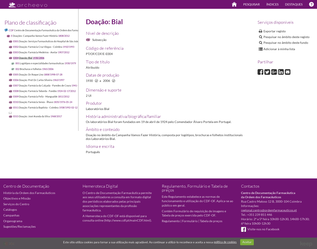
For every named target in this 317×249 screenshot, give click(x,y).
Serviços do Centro (16, 204)
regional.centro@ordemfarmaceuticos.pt (269, 210)
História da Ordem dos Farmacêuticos (29, 193)
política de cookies (225, 242)
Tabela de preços (211, 221)
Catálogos (10, 209)
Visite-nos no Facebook (260, 229)
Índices (272, 4)
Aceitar (247, 242)
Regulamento (171, 221)
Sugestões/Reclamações (19, 226)
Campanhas (11, 215)
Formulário (190, 221)
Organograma (12, 221)
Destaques (293, 4)
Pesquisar (251, 4)
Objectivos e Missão (17, 198)
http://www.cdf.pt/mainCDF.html (127, 220)
